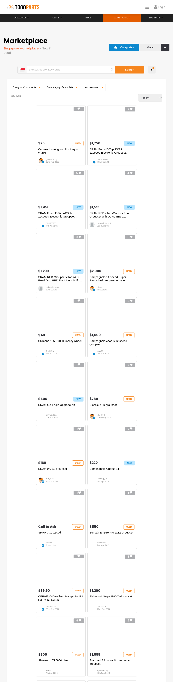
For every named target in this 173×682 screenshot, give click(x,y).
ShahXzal (27, 288)
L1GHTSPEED (77, 159)
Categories (123, 46)
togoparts (19, 640)
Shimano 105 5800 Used (80, 471)
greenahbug (28, 159)
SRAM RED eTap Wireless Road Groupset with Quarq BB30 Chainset (35, 215)
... (39, 565)
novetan (51, 546)
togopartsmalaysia (65, 640)
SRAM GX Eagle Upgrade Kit (132, 278)
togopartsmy (62, 646)
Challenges (21, 18)
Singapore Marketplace (22, 48)
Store (97, 605)
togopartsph (158, 640)
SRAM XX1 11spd (26, 407)
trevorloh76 (127, 417)
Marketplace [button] (122, 18)
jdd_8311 (26, 353)
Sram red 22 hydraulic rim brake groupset (134, 473)
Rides (88, 18)
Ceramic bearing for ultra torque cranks (35, 151)
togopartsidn (110, 646)
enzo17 (75, 288)
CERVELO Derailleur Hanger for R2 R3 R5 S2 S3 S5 (134, 408)
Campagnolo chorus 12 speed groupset (83, 280)
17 (46, 565)
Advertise (67, 665)
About (11, 665)
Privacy (52, 665)
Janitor (100, 546)
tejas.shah (27, 481)
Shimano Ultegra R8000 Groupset (36, 471)
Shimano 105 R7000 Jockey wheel (36, 278)
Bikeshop (99, 602)
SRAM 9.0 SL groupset (79, 342)
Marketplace (78, 613)
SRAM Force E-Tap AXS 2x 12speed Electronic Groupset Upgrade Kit (83, 151)
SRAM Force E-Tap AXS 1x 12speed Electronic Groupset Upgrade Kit (132, 151)
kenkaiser (76, 417)
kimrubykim (127, 288)
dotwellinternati (30, 224)
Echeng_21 (127, 353)
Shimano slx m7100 (102, 535)
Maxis (124, 224)
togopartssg (21, 646)
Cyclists (57, 18)
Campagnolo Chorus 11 (129, 342)
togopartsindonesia (114, 640)
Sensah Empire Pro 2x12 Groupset (86, 407)
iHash (74, 481)
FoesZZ (26, 417)
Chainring (46, 535)
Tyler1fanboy (127, 481)
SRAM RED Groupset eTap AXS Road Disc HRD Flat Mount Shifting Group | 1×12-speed (85, 215)
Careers (24, 665)
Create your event (89, 665)
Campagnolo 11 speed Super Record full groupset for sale (132, 215)
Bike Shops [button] (156, 18)
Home (74, 602)
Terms (38, 665)
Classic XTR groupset (28, 342)
